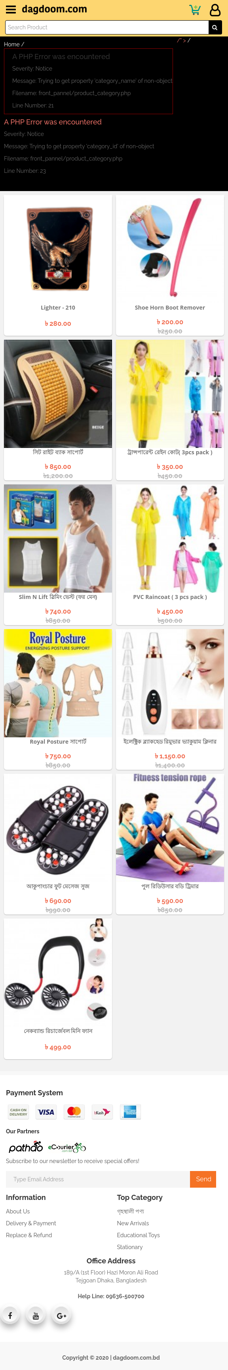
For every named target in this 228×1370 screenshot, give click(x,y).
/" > (184, 40)
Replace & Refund (29, 1235)
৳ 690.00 (58, 900)
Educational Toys (138, 1235)
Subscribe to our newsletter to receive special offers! (72, 1161)
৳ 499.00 (58, 1046)
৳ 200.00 (170, 321)
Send (203, 1179)
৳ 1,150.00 (170, 756)
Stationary (130, 1247)
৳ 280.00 (58, 323)
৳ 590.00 (170, 900)
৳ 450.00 (170, 611)
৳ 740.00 (58, 611)
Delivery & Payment (31, 1223)
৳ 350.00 (170, 466)
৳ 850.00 (58, 466)
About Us (18, 1211)
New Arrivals (133, 1223)
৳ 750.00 (58, 756)
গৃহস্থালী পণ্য (130, 1211)
